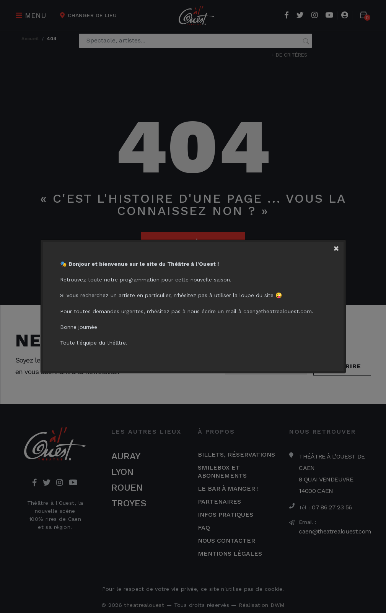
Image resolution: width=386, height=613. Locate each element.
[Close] (340, 246)
